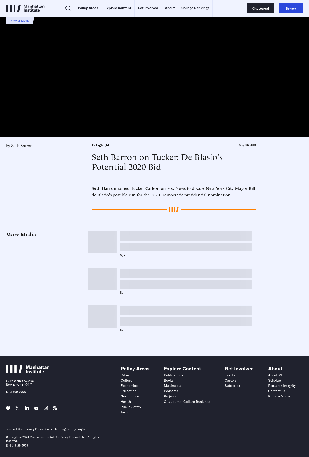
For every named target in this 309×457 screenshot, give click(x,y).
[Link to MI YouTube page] (36, 408)
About (170, 8)
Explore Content (118, 8)
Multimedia (172, 385)
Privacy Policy (34, 429)
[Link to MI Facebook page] (8, 409)
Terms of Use (14, 429)
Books (169, 380)
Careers (231, 380)
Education (128, 391)
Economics (129, 385)
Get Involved (148, 8)
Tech (124, 412)
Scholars (275, 380)
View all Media (20, 20)
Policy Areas (88, 8)
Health (126, 401)
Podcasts (171, 391)
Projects (170, 396)
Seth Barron (21, 145)
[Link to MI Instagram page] (46, 409)
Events (230, 375)
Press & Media (279, 396)
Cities (125, 375)
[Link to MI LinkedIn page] (27, 409)
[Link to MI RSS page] (55, 409)
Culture (126, 380)
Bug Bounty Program (74, 429)
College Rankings (195, 8)
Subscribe (232, 385)
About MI (275, 375)
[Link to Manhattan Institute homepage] (27, 372)
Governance (130, 396)
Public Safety (131, 407)
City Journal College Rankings (187, 401)
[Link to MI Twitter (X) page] (17, 408)
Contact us (276, 391)
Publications (173, 375)
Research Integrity (282, 385)
